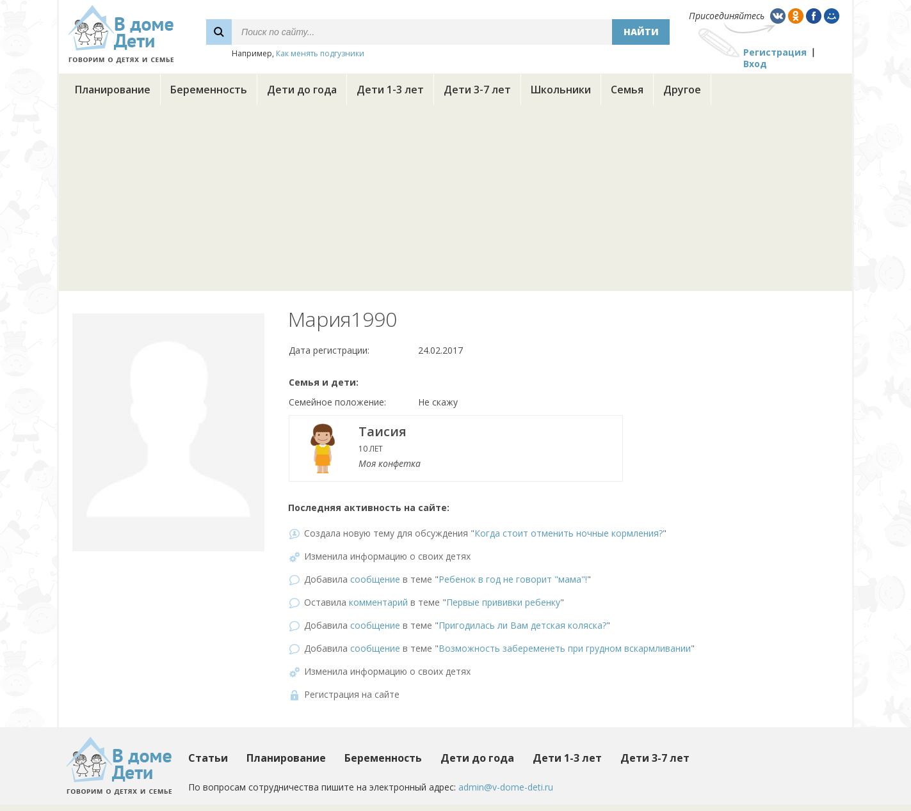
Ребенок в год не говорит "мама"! (513, 579)
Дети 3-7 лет (477, 90)
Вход (755, 64)
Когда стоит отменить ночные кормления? (568, 533)
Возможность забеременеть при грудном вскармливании (565, 648)
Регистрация (775, 52)
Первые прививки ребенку (503, 602)
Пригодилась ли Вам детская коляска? (522, 625)
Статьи (208, 758)
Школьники (561, 90)
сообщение (375, 579)
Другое (682, 90)
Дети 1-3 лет (390, 90)
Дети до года (302, 90)
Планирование (112, 90)
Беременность (208, 90)
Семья (627, 90)
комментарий (378, 602)
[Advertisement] (456, 201)
